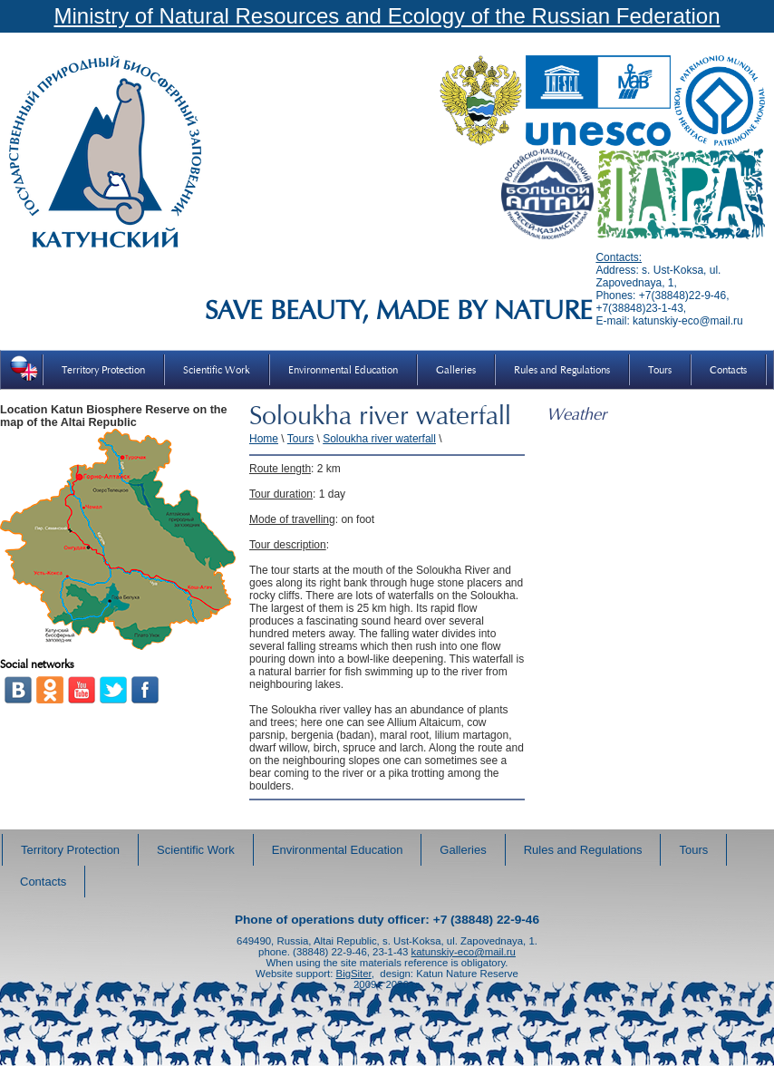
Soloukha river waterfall (379, 438)
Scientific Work (216, 369)
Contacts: (618, 257)
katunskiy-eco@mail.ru (463, 951)
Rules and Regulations (562, 369)
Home (263, 438)
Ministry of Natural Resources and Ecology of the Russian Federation (386, 16)
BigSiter (354, 973)
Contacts (728, 369)
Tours (660, 369)
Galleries (456, 369)
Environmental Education (343, 369)
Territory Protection (103, 369)
